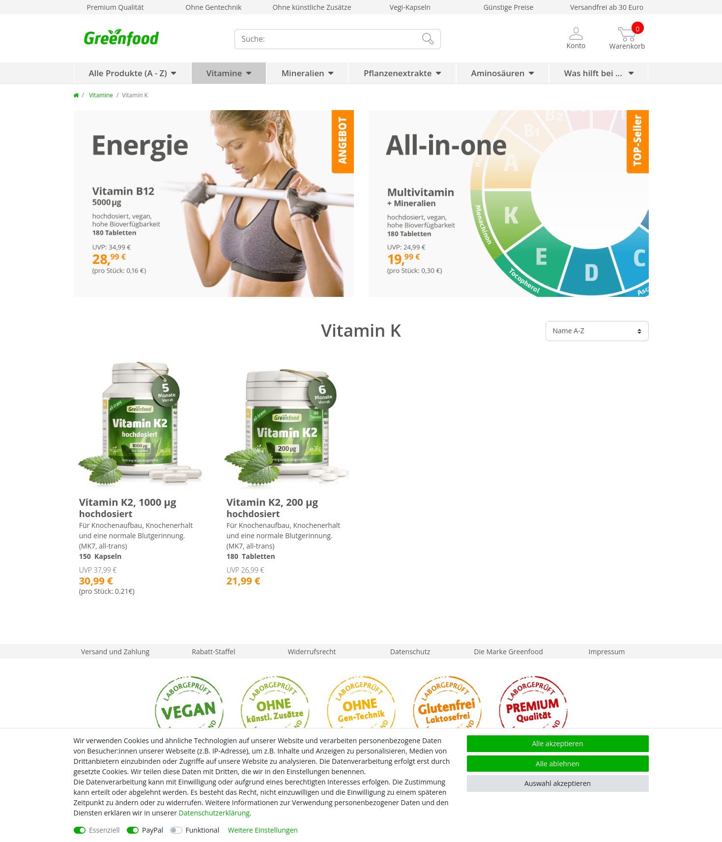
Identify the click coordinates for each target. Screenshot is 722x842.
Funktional (203, 830)
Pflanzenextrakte (398, 73)
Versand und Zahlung (115, 651)
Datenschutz (410, 651)
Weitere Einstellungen (263, 830)
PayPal (152, 830)
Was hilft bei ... (594, 73)
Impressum (607, 651)
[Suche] (427, 39)
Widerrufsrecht (312, 651)
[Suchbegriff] (324, 39)
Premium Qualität (115, 7)
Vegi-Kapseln (410, 7)
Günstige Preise (509, 7)
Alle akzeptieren (557, 743)
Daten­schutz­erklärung (214, 812)
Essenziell (104, 830)
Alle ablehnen (557, 763)
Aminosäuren (498, 73)
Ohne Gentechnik (214, 7)
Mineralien (303, 73)
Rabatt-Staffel (213, 651)
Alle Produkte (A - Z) (127, 73)
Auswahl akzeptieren (557, 783)
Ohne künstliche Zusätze (311, 7)
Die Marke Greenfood (508, 651)
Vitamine (224, 73)
